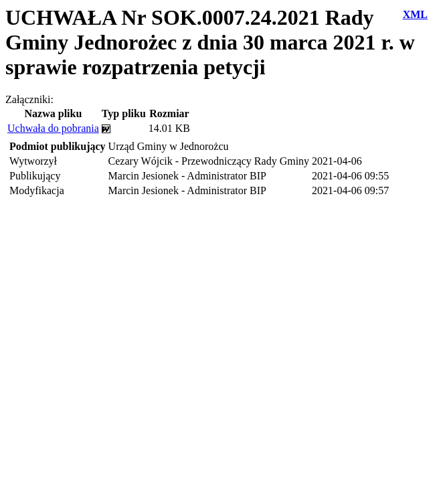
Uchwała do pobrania (53, 128)
